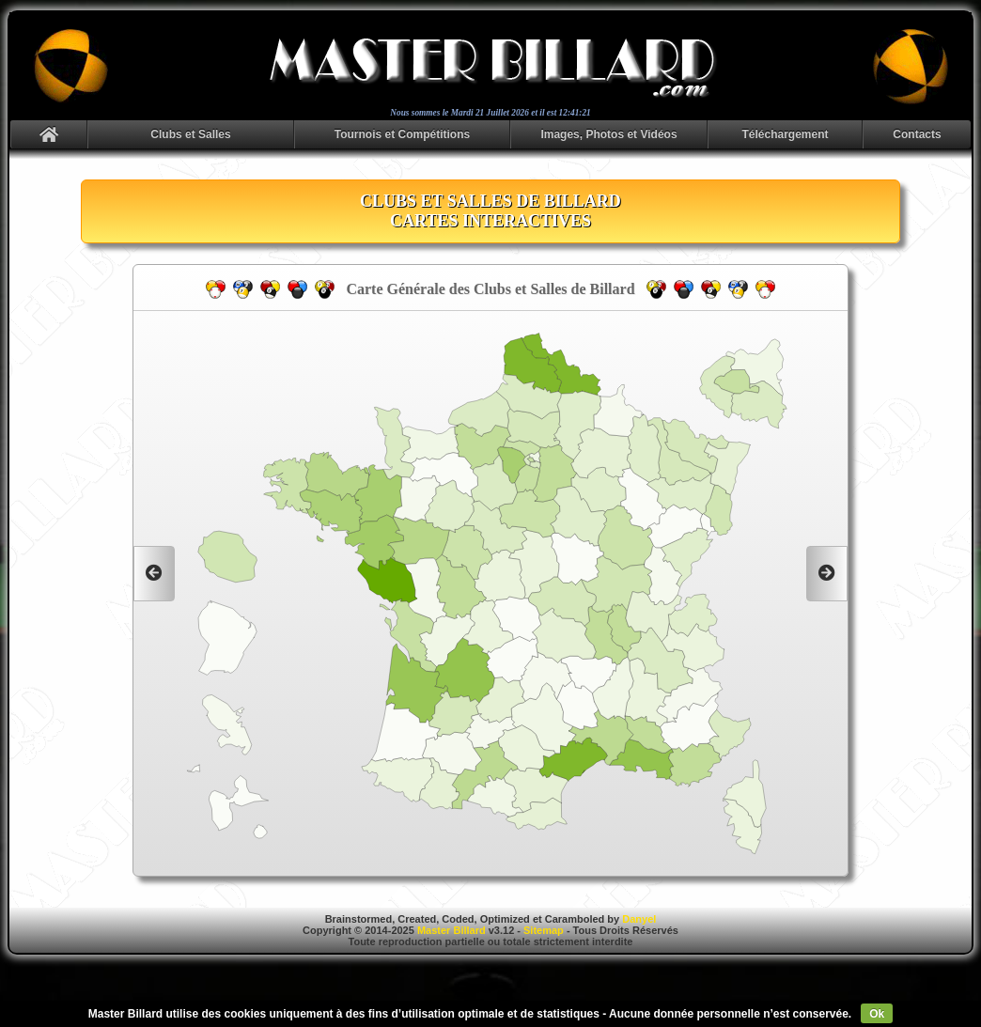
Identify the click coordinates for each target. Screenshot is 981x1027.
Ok (876, 1013)
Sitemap (543, 930)
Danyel (639, 919)
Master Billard (451, 930)
